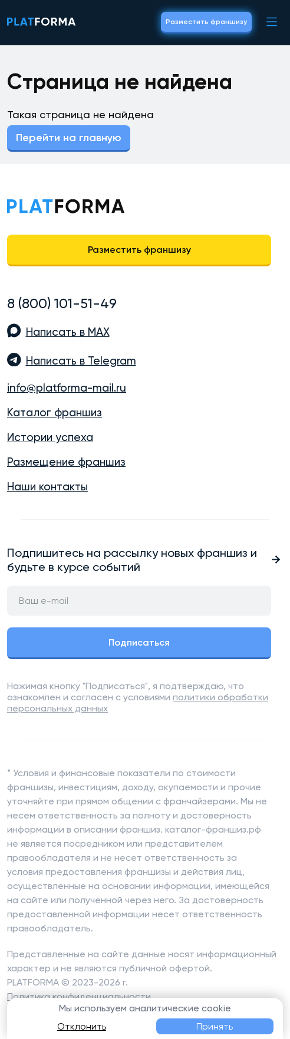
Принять (214, 1026)
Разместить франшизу (206, 22)
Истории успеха (50, 437)
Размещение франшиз (66, 462)
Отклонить (81, 1026)
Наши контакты (47, 486)
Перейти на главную (68, 137)
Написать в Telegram (81, 361)
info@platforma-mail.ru (66, 388)
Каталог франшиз (54, 412)
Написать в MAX (68, 332)
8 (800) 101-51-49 (62, 303)
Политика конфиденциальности (79, 996)
